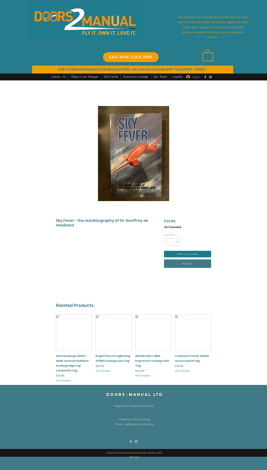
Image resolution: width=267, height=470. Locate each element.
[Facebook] (205, 77)
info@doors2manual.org (134, 419)
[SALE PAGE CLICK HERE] (131, 57)
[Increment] (177, 242)
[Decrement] (167, 242)
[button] (207, 55)
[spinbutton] (172, 242)
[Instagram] (210, 77)
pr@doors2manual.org (139, 424)
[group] (133, 348)
